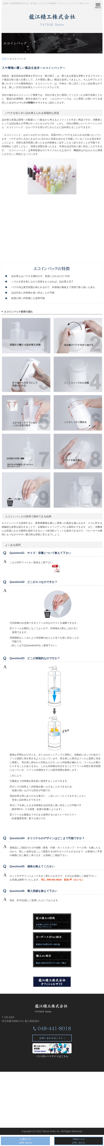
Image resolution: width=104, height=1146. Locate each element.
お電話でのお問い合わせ (25, 1141)
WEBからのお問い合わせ (78, 1141)
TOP (4, 58)
